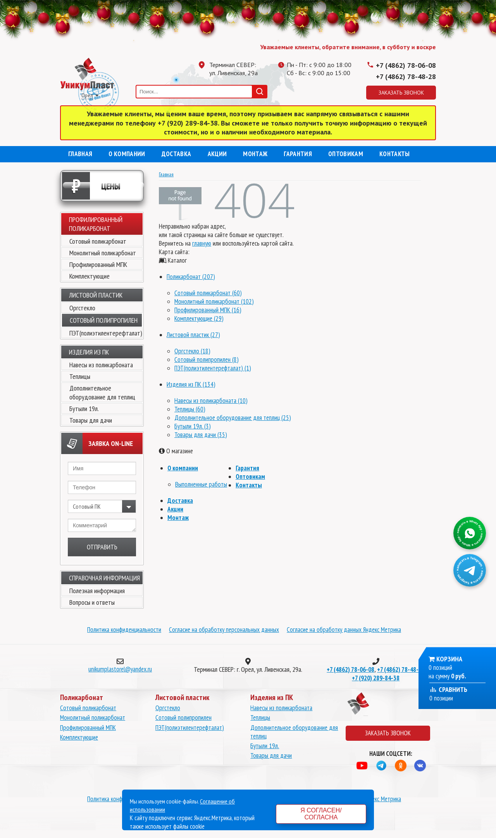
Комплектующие (89, 276)
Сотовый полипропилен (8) (206, 359)
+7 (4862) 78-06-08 (406, 65)
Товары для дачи (90, 420)
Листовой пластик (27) (193, 334)
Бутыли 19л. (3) (192, 426)
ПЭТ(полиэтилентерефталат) (105, 333)
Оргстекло (82, 307)
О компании (126, 154)
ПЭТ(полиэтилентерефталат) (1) (212, 368)
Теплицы (79, 376)
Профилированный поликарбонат (95, 224)
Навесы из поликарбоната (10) (211, 400)
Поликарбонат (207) (191, 276)
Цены (91, 186)
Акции (217, 154)
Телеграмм (308, 90)
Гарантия (298, 154)
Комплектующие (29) (199, 318)
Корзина (449, 658)
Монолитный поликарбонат (102, 252)
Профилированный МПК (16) (207, 310)
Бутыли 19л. (84, 408)
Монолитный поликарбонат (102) (214, 301)
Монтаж (255, 154)
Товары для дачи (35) (200, 434)
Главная (80, 154)
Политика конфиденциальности (124, 629)
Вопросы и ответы (92, 602)
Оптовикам (345, 154)
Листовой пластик (95, 295)
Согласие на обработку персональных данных (224, 629)
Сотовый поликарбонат (97, 241)
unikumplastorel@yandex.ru (120, 669)
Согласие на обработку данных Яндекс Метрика (344, 629)
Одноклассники (323, 90)
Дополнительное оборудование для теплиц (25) (232, 417)
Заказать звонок (401, 92)
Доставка (176, 154)
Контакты (394, 154)
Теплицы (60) (189, 409)
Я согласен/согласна (320, 814)
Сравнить (448, 689)
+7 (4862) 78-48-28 (406, 76)
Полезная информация (97, 590)
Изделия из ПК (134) (191, 384)
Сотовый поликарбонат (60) (208, 293)
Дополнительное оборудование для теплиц (102, 392)
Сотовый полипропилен (183, 717)
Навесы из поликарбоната (101, 364)
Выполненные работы (201, 484)
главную (201, 243)
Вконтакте (339, 90)
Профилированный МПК (98, 264)
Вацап (292, 90)
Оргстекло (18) (192, 351)
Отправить (102, 546)
